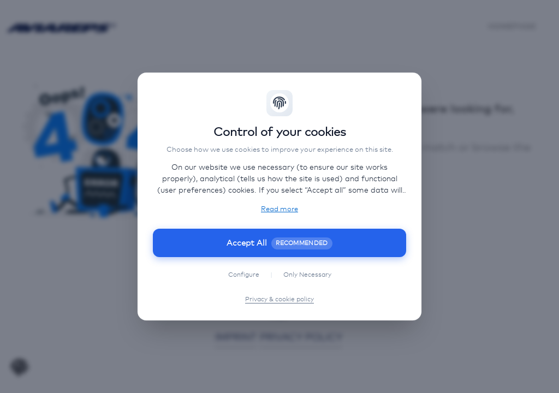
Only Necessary (307, 275)
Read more (279, 209)
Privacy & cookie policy (279, 299)
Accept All (279, 243)
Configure (243, 275)
